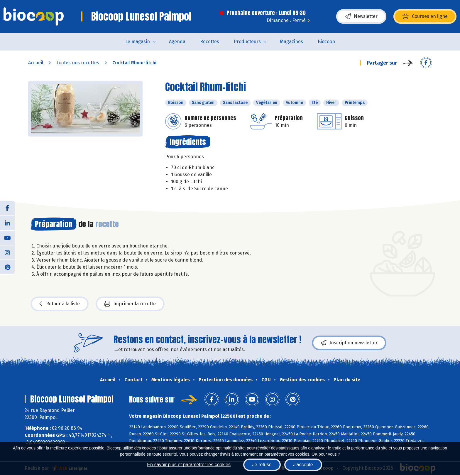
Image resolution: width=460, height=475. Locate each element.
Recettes (209, 41)
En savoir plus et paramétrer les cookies (189, 464)
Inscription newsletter (349, 343)
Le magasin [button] (137, 41)
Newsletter (361, 16)
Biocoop (326, 41)
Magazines (291, 41)
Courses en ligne (425, 16)
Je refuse (262, 464)
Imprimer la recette (130, 304)
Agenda (177, 41)
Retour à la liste (59, 304)
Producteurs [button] (247, 41)
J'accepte (303, 464)
